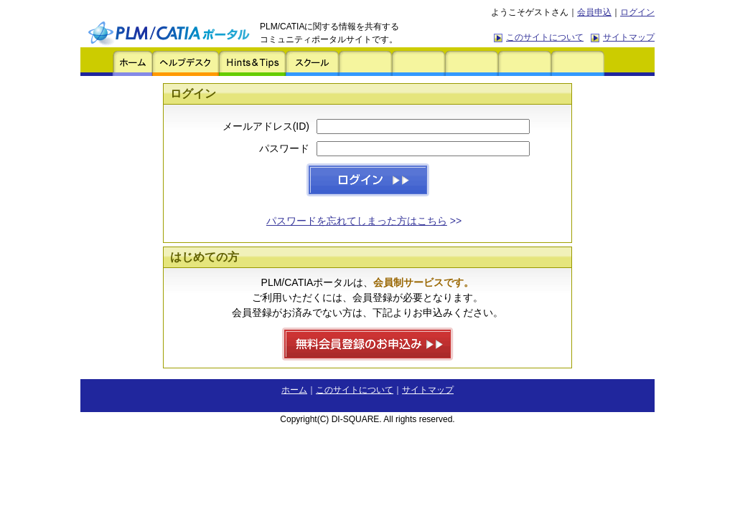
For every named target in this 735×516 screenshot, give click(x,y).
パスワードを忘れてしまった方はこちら (356, 220)
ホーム (294, 390)
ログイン (637, 12)
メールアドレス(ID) (266, 126)
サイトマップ (629, 37)
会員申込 (594, 12)
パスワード (284, 148)
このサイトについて (545, 37)
